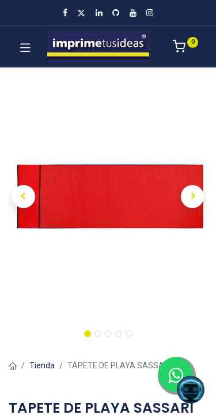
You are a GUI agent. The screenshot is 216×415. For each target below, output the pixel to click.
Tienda (42, 365)
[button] (24, 196)
